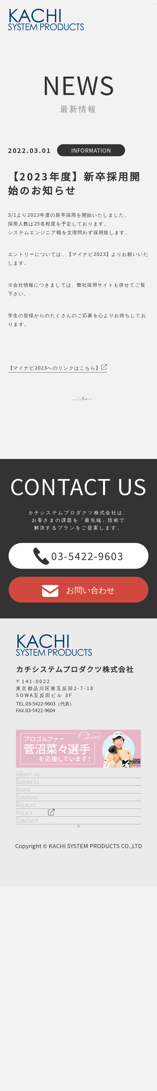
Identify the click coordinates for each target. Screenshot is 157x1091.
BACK (78, 408)
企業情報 (78, 897)
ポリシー (78, 958)
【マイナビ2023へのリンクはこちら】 (54, 367)
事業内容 (78, 837)
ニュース (78, 867)
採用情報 (78, 928)
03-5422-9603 (78, 577)
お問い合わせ (78, 611)
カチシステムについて (78, 806)
